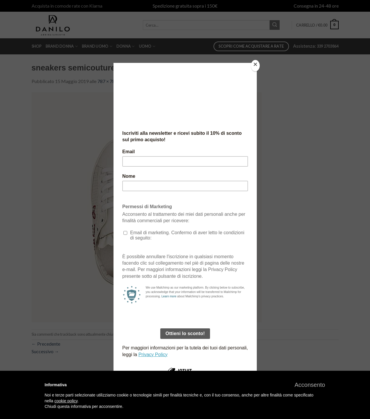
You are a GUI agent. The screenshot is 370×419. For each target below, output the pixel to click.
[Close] (255, 65)
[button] (309, 384)
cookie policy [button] (66, 401)
